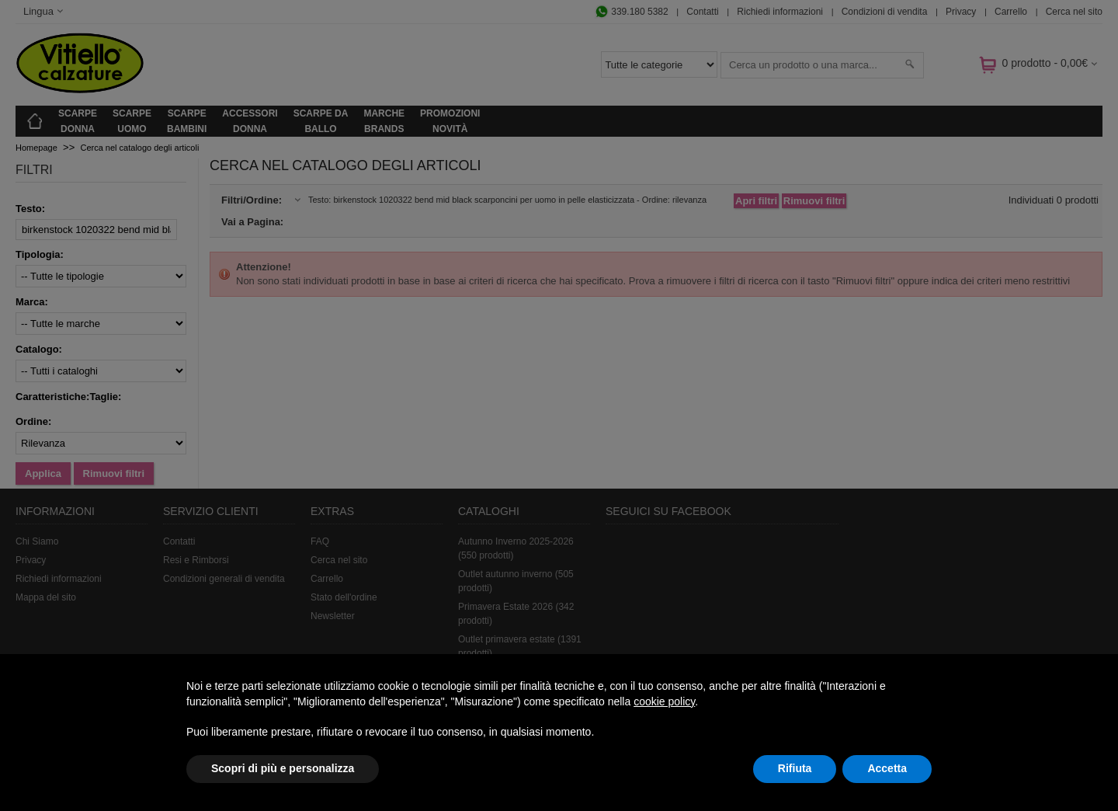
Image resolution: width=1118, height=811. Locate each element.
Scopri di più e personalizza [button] (282, 768)
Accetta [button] (887, 768)
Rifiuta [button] (795, 768)
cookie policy (664, 701)
